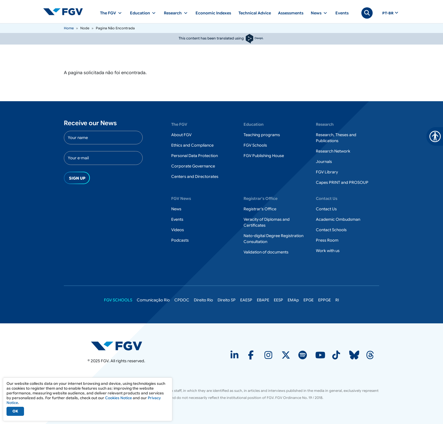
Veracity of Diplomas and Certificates (267, 222)
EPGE (308, 299)
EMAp (293, 299)
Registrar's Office (260, 208)
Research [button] (173, 13)
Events (342, 13)
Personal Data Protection (194, 155)
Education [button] (140, 13)
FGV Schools (255, 145)
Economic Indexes (213, 13)
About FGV (181, 134)
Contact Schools (331, 229)
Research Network (333, 151)
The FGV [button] (108, 13)
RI (337, 299)
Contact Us (326, 208)
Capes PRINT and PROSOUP (342, 182)
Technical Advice (254, 13)
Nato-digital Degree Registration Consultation (273, 238)
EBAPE (263, 299)
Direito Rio (203, 299)
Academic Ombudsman (338, 219)
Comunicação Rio (153, 299)
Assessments (290, 13)
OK (15, 411)
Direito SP (227, 299)
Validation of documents (266, 252)
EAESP (246, 299)
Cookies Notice (118, 398)
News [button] (316, 13)
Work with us (328, 250)
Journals (324, 161)
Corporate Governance (193, 166)
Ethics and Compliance (192, 145)
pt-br (388, 13)
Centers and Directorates (194, 176)
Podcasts (180, 240)
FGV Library (327, 172)
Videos (177, 229)
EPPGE (324, 299)
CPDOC (181, 299)
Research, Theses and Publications (336, 137)
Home (69, 28)
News (176, 208)
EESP (278, 299)
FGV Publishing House (264, 155)
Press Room (327, 240)
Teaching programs (262, 134)
